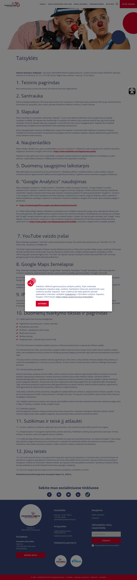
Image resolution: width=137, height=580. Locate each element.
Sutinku (42, 303)
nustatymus (70, 294)
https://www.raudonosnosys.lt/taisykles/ (74, 296)
